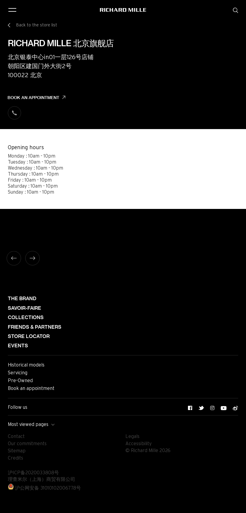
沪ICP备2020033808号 (33, 472)
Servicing (17, 372)
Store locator (29, 336)
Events (18, 346)
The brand (22, 298)
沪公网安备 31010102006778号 (44, 488)
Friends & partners (34, 327)
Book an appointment (33, 97)
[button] (237, 506)
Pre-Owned (20, 380)
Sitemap (17, 450)
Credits (15, 458)
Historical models (26, 365)
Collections (26, 317)
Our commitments (27, 443)
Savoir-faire (24, 308)
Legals (132, 436)
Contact (16, 436)
